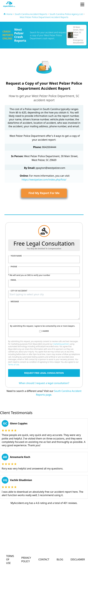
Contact (43, 559)
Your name (16, 256)
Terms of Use (13, 364)
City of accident (19, 291)
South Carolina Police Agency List (66, 14)
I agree (45, 331)
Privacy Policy (26, 559)
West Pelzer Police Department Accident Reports (44, 17)
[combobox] (44, 294)
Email (13, 280)
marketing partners (61, 344)
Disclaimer (78, 559)
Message (15, 301)
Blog (60, 559)
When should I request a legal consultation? (44, 383)
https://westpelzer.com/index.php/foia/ (44, 179)
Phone (14, 267)
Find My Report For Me (44, 193)
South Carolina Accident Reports (31, 14)
